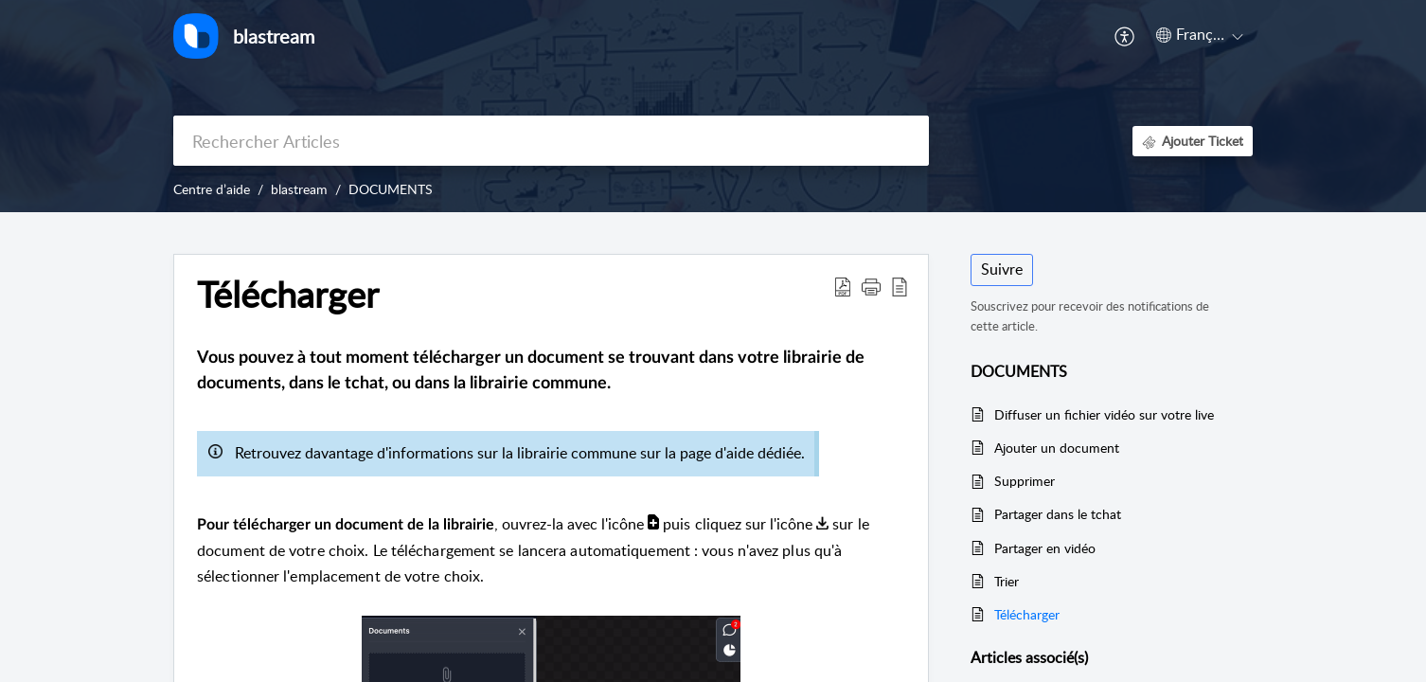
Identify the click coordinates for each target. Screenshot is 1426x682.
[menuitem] (1125, 36)
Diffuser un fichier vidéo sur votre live (1104, 414)
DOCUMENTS (390, 189)
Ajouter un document (1056, 448)
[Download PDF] (842, 286)
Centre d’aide (211, 189)
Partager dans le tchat (1057, 514)
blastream (299, 189)
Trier (1006, 581)
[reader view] (899, 286)
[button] (871, 286)
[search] (551, 141)
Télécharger (288, 294)
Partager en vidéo (1045, 548)
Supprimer (1024, 481)
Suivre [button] (1002, 269)
